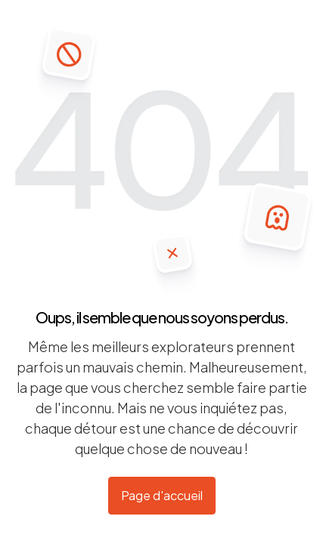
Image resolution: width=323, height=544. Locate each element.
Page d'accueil (162, 495)
